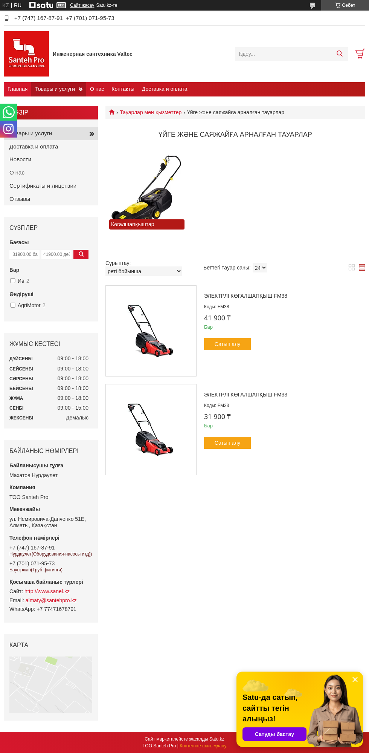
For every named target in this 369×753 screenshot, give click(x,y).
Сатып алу (228, 344)
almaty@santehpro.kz (51, 600)
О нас (97, 89)
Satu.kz (216, 739)
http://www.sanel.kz (47, 591)
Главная (17, 89)
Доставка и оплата (165, 89)
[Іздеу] (339, 54)
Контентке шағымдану (203, 745)
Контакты (122, 89)
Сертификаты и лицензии (42, 185)
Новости (20, 159)
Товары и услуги (55, 89)
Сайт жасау (82, 5)
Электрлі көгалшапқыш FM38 (245, 296)
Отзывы (19, 199)
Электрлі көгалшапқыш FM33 (245, 395)
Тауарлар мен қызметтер (150, 112)
